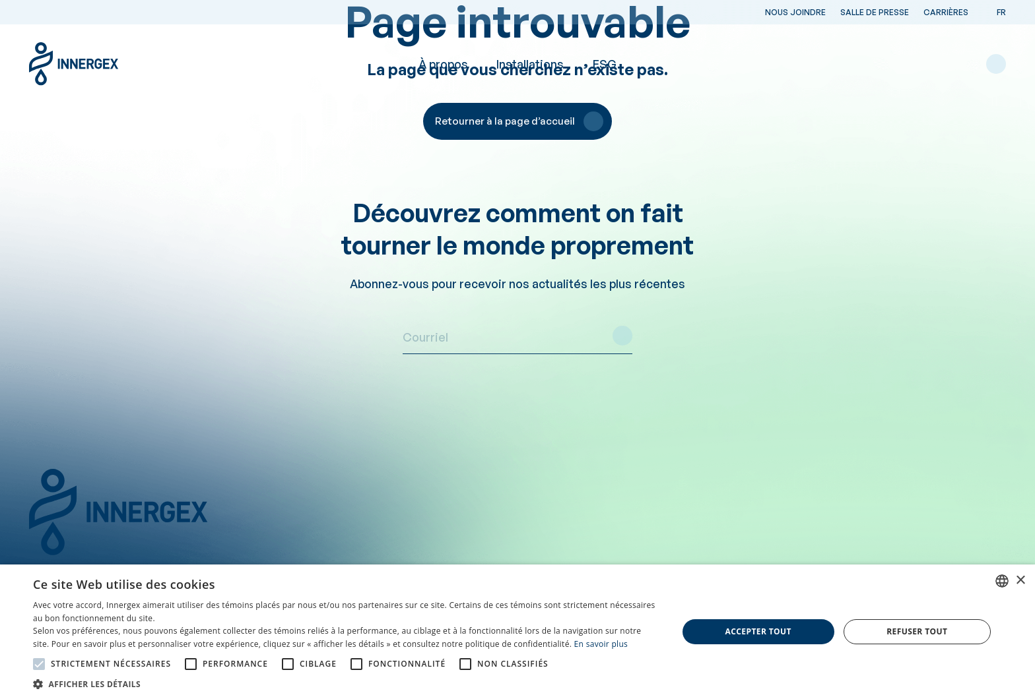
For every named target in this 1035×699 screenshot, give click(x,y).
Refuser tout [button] (916, 631)
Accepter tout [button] (758, 631)
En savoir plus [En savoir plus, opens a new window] (601, 644)
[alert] (517, 631)
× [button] (1020, 581)
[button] (346, 683)
